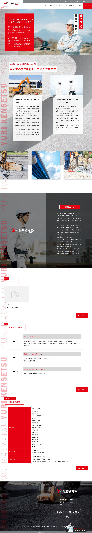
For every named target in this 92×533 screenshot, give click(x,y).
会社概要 (65, 1)
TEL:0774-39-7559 (67, 511)
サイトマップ (86, 1)
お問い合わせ (87, 6)
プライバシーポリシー (75, 1)
